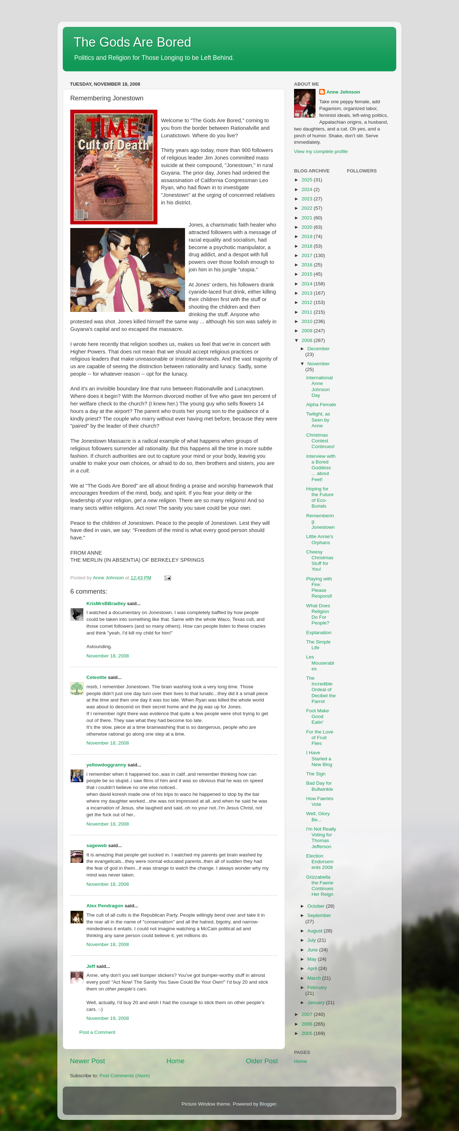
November (318, 363)
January (316, 1002)
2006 (308, 1024)
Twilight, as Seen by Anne (318, 419)
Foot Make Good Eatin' (317, 716)
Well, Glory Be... (318, 816)
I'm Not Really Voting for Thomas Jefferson (321, 837)
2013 (308, 293)
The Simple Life (318, 644)
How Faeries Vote (319, 801)
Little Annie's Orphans (319, 539)
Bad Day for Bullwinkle (319, 786)
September (319, 915)
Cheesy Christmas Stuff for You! (319, 560)
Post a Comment (97, 1032)
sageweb (96, 845)
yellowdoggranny (106, 765)
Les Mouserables (320, 662)
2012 (308, 302)
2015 (308, 274)
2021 (308, 217)
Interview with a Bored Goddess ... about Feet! (321, 467)
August (315, 930)
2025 (308, 179)
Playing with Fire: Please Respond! (319, 587)
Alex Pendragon (104, 905)
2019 (308, 236)
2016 (308, 264)
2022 (308, 208)
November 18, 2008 (107, 656)
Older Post (262, 1061)
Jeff (90, 966)
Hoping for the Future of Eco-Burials (320, 497)
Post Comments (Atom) (125, 1075)
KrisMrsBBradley (106, 603)
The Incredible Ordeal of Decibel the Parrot (321, 689)
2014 (308, 283)
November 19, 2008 (107, 1018)
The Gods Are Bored (132, 42)
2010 (308, 321)
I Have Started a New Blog (319, 758)
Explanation (319, 632)
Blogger (268, 1104)
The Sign (316, 773)
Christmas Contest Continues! (320, 440)
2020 (308, 227)
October (316, 906)
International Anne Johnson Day (319, 386)
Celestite (96, 677)
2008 (308, 340)
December (318, 348)
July (312, 940)
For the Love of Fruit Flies (319, 737)
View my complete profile (321, 151)
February (317, 987)
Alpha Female (321, 404)
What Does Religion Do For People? (318, 614)
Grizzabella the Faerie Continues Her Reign (319, 885)
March (314, 978)
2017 (308, 255)
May (312, 959)
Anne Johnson (343, 92)
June (313, 949)
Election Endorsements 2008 (320, 861)
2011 (308, 312)
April (312, 968)
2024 (308, 189)
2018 (308, 246)
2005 (308, 1033)
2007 (308, 1014)
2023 (308, 198)
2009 (308, 330)
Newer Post (87, 1061)
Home (175, 1061)
